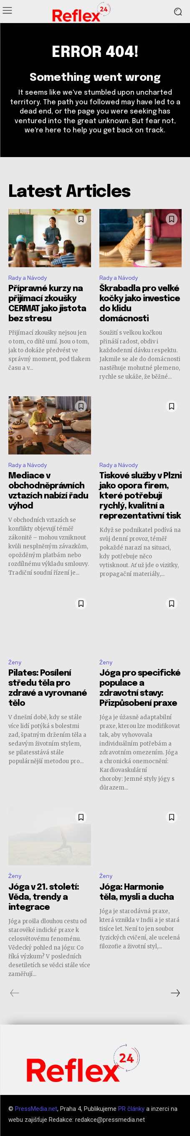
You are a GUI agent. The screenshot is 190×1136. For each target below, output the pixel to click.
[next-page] (175, 993)
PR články (131, 1109)
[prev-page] (14, 993)
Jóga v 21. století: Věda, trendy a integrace (43, 897)
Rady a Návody (27, 277)
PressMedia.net (36, 1109)
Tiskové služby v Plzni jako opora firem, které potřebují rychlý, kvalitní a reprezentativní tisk (140, 496)
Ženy (14, 662)
